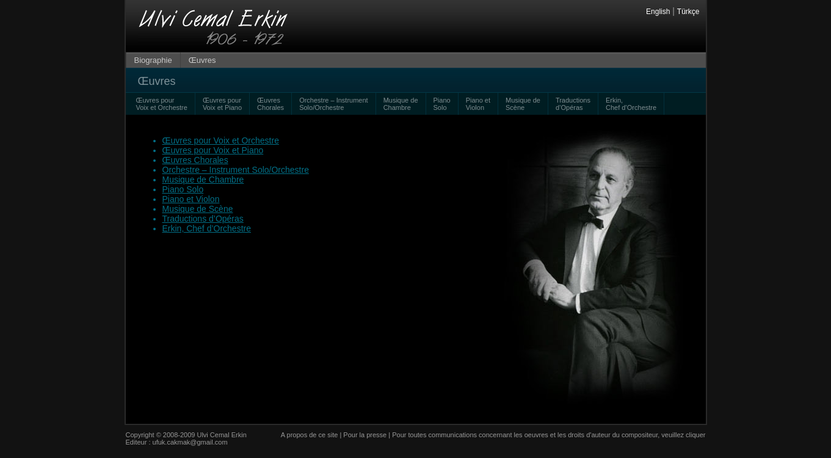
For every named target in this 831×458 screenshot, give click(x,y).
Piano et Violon (478, 103)
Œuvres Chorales (270, 103)
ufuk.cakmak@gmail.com (190, 442)
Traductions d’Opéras (573, 103)
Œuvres (202, 60)
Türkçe (688, 11)
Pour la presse (364, 434)
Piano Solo (442, 103)
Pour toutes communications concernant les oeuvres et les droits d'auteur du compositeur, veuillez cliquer (548, 434)
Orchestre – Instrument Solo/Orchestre (333, 103)
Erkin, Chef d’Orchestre (207, 228)
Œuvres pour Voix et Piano (222, 103)
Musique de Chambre (400, 103)
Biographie (153, 60)
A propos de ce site (309, 434)
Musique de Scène (523, 103)
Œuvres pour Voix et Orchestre (161, 103)
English (658, 11)
